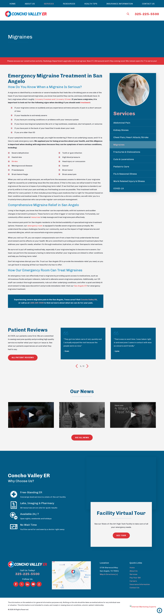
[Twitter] (21, 577)
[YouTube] (33, 577)
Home (132, 567)
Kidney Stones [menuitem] (121, 130)
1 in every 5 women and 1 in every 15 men (53, 99)
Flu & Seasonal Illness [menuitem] (125, 174)
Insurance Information (140, 583)
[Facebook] (15, 577)
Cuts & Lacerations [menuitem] (123, 159)
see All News (82, 436)
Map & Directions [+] (109, 573)
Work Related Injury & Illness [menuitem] (129, 181)
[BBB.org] (39, 577)
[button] (159, 610)
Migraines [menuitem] (118, 144)
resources (35, 217)
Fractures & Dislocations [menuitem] (126, 152)
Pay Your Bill (135, 577)
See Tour (121, 534)
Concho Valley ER (89, 299)
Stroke (15, 161)
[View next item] (87, 366)
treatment (85, 102)
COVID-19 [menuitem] (118, 188)
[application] (31, 414)
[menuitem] (12, 3)
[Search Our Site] (128, 14)
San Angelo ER (80, 286)
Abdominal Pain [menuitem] (121, 122)
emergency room (35, 226)
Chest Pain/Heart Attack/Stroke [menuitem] (130, 137)
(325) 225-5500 (37, 303)
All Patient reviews (23, 357)
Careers (133, 580)
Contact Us (134, 587)
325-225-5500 (147, 14)
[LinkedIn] (27, 577)
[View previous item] (76, 366)
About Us (134, 570)
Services (133, 573)
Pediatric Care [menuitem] (121, 166)
